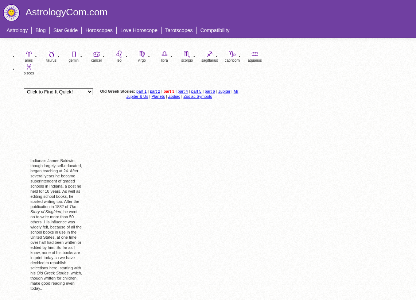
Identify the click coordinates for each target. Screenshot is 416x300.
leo (119, 56)
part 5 (196, 91)
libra (164, 56)
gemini (74, 56)
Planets (158, 96)
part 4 (183, 91)
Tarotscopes (179, 30)
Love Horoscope (139, 30)
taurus (51, 56)
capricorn (232, 56)
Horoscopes (99, 30)
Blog (40, 30)
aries (29, 56)
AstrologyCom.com (67, 12)
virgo (142, 56)
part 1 (141, 91)
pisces (29, 69)
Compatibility (214, 30)
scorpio (187, 56)
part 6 (210, 91)
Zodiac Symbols (197, 96)
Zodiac (174, 96)
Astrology (17, 30)
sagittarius (209, 56)
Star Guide (65, 30)
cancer (96, 56)
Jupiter (224, 91)
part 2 (155, 91)
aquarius (255, 56)
